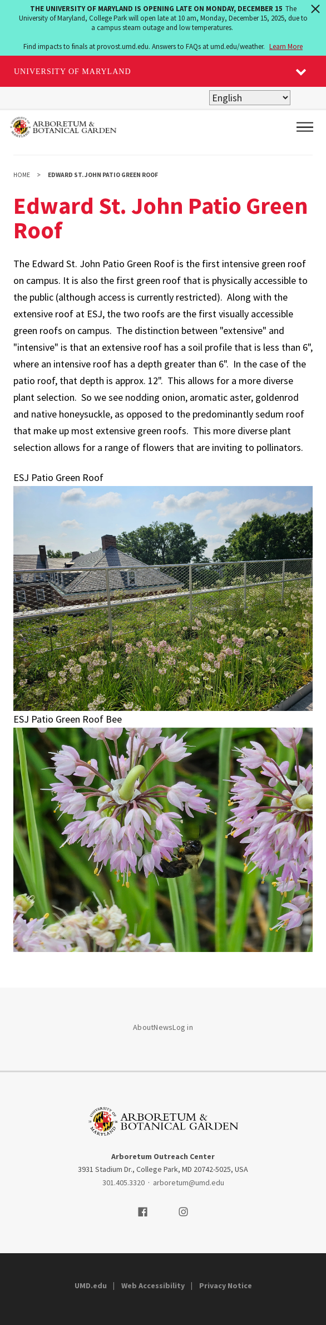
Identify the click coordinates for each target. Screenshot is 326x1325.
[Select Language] (249, 97)
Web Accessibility (153, 1285)
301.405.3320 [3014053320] (123, 1182)
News (163, 1027)
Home (21, 175)
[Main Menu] (305, 127)
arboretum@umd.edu (188, 1182)
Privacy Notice (225, 1285)
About (143, 1027)
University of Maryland (72, 71)
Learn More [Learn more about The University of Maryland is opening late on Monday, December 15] (286, 46)
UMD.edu (91, 1285)
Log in (182, 1027)
